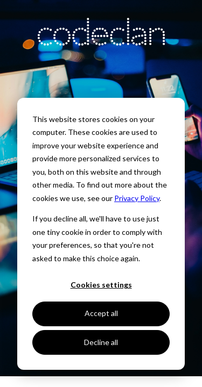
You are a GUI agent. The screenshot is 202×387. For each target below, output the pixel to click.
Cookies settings (101, 284)
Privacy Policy (136, 198)
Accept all (101, 313)
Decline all (101, 342)
